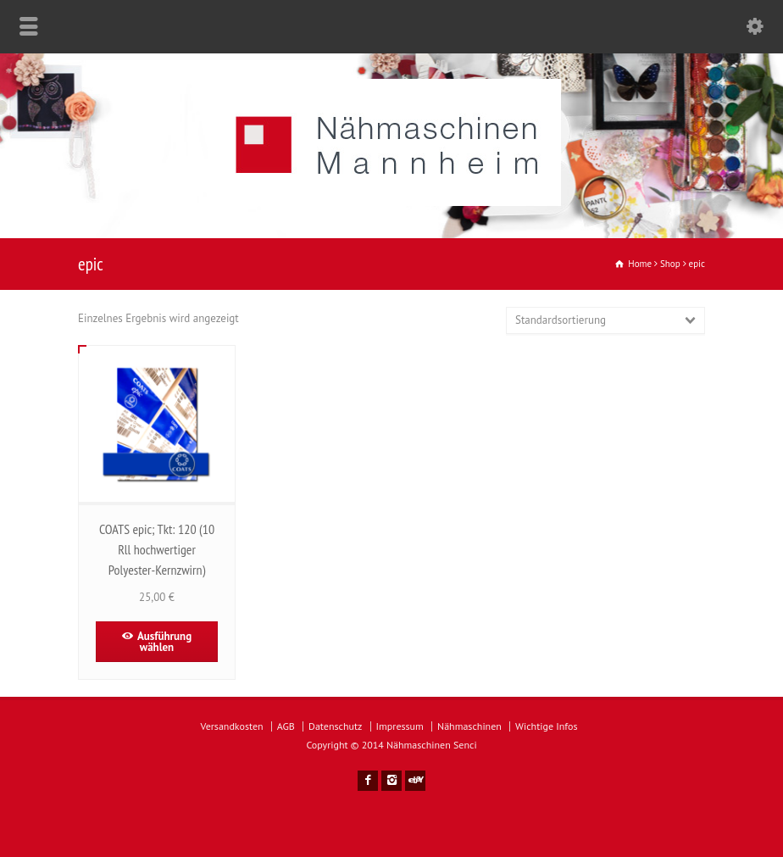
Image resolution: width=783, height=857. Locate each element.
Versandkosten (232, 726)
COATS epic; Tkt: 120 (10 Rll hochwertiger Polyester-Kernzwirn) (156, 549)
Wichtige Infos (546, 726)
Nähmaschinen (469, 726)
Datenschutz (335, 726)
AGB (286, 726)
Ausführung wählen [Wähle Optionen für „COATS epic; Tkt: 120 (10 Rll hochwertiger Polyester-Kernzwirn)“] (164, 641)
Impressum (400, 726)
